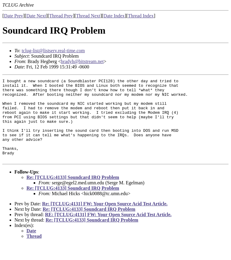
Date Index (114, 15)
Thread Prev (61, 15)
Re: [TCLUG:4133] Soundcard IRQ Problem (72, 193)
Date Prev (13, 15)
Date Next (36, 15)
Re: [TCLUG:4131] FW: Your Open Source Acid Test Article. (105, 219)
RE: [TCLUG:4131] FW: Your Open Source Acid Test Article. (108, 230)
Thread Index (141, 15)
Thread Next (88, 15)
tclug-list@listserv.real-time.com (53, 50)
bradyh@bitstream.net (82, 61)
